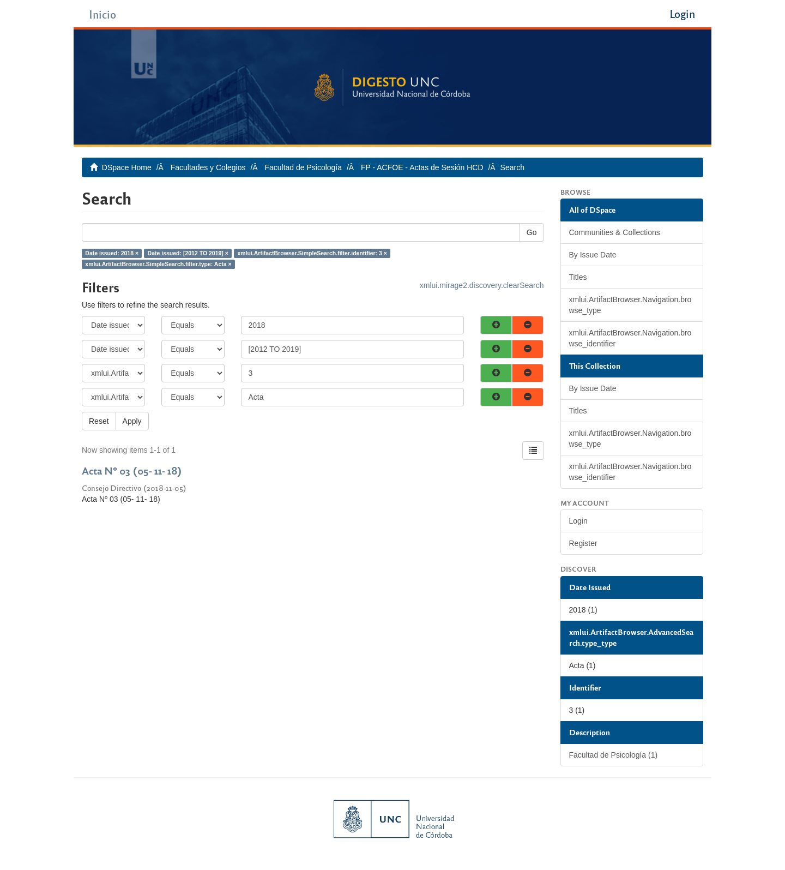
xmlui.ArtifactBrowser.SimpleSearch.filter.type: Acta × (158, 264)
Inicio (102, 14)
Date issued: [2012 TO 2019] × (188, 253)
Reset (99, 421)
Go (532, 232)
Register (583, 543)
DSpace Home (127, 167)
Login (578, 521)
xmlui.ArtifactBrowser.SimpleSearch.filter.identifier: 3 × (312, 253)
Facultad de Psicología (303, 167)
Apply (132, 421)
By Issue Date (593, 254)
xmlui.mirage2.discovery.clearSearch (482, 285)
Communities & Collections (614, 232)
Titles (578, 277)
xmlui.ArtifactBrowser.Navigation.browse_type (630, 305)
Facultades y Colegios (208, 167)
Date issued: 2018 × (111, 253)
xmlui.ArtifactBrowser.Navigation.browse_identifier (630, 338)
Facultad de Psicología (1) (613, 755)
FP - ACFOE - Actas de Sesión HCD (422, 167)
